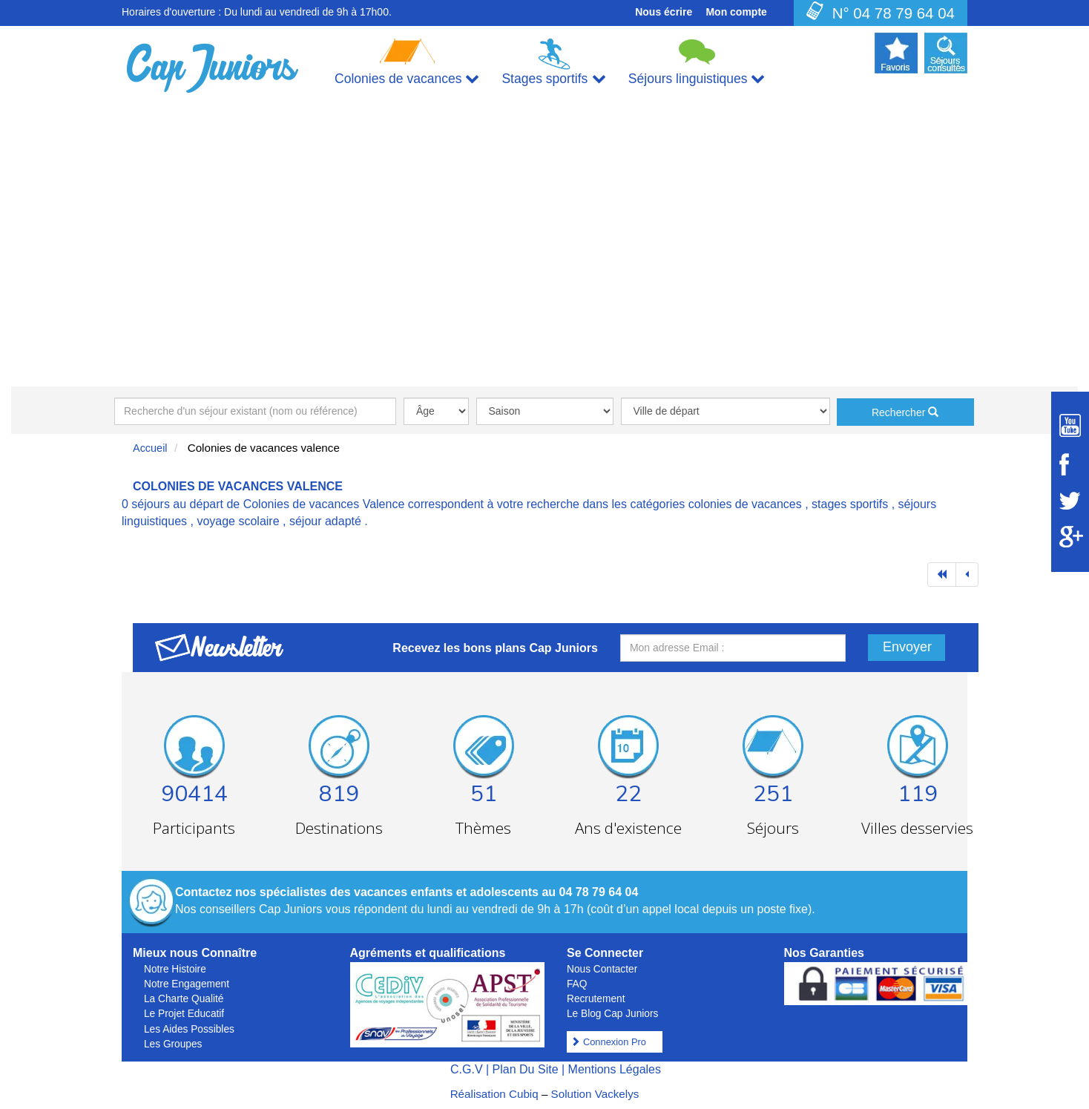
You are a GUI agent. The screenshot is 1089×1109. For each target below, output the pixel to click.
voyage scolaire (238, 521)
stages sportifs (850, 504)
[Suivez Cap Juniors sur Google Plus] (1070, 536)
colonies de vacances (745, 504)
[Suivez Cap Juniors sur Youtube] (1070, 425)
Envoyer (907, 646)
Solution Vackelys (595, 1093)
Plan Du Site (526, 1069)
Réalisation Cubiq (494, 1093)
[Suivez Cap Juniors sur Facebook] (1070, 464)
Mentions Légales (614, 1069)
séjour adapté (325, 521)
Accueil (150, 448)
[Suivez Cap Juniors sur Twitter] (1070, 501)
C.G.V (466, 1069)
